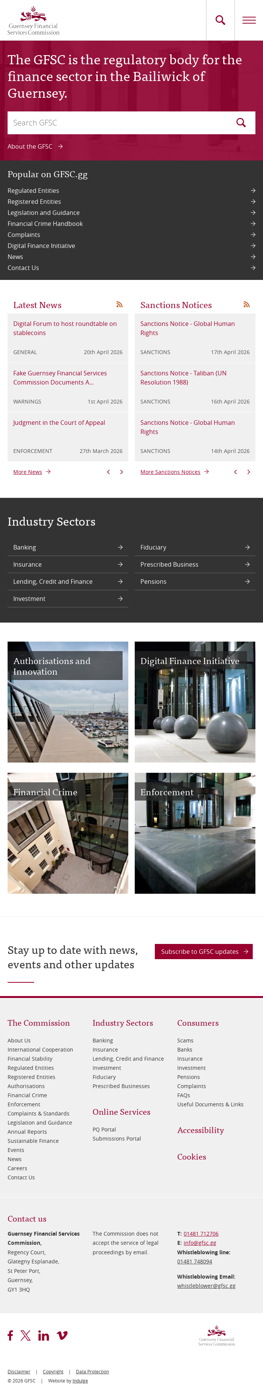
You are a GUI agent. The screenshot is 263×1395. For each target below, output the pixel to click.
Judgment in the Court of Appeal (59, 422)
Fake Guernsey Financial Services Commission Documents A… (60, 377)
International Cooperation (40, 1049)
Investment (29, 598)
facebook (10, 1335)
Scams (185, 1040)
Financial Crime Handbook (45, 223)
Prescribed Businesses (121, 1086)
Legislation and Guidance (44, 212)
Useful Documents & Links (210, 1104)
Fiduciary (153, 547)
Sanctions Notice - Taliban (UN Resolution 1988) (183, 377)
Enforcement (24, 1104)
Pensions (153, 581)
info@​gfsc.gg (200, 1242)
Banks (184, 1049)
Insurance (27, 564)
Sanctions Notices (176, 304)
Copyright (53, 1371)
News (15, 257)
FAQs (183, 1095)
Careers (17, 1168)
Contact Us (23, 268)
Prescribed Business (169, 564)
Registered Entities (34, 201)
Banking (24, 547)
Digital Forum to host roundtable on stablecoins (65, 328)
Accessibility (200, 1129)
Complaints (24, 234)
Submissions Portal (117, 1138)
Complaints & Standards (38, 1113)
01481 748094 (194, 1261)
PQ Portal (104, 1129)
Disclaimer (19, 1371)
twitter (25, 1335)
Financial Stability (30, 1058)
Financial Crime (27, 1095)
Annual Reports (27, 1131)
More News (27, 471)
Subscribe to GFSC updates (200, 951)
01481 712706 (201, 1233)
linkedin (43, 1335)
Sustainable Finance (33, 1140)
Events (16, 1149)
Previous (108, 472)
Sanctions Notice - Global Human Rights (187, 328)
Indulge (80, 1381)
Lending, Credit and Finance (53, 581)
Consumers (198, 1022)
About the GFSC (30, 146)
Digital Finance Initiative (41, 246)
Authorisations (26, 1086)
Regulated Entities (33, 190)
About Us (19, 1040)
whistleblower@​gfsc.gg (206, 1285)
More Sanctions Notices (170, 471)
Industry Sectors (123, 1022)
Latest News (37, 304)
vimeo (62, 1335)
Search (241, 122)
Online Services (121, 1111)
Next (121, 472)
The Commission (39, 1022)
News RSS (120, 304)
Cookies (191, 1156)
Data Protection (92, 1371)
